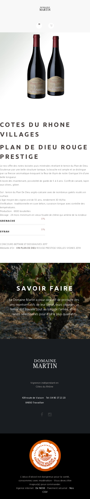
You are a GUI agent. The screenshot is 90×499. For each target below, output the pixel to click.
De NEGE (40, 488)
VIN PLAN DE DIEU (26, 248)
